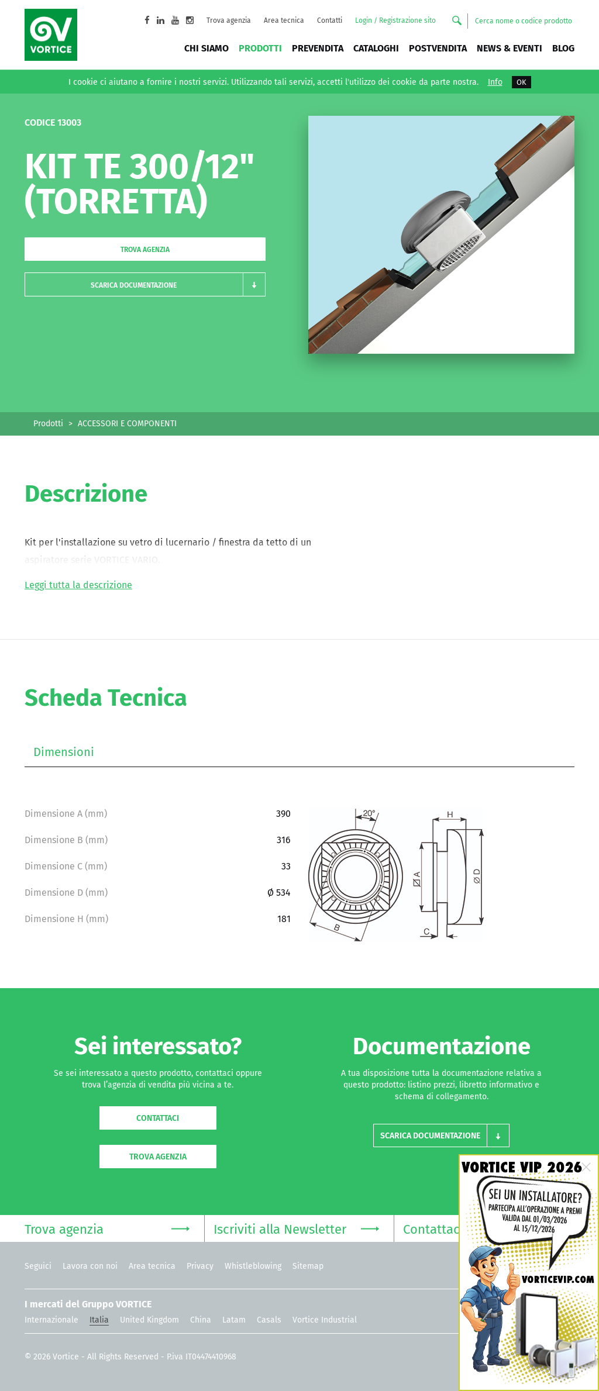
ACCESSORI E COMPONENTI (127, 424)
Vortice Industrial (324, 1320)
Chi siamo (206, 48)
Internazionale (51, 1320)
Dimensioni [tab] (63, 752)
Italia (99, 1320)
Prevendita (317, 48)
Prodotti (260, 48)
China (200, 1320)
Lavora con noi (90, 1266)
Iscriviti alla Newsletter (296, 1228)
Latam (234, 1320)
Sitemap (307, 1266)
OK (521, 82)
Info (495, 82)
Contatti (329, 20)
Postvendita (438, 48)
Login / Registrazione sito (395, 20)
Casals (269, 1320)
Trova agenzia (228, 20)
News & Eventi (509, 48)
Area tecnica (284, 20)
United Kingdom (149, 1320)
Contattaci (157, 1118)
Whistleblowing (253, 1266)
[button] (145, 284)
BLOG (563, 48)
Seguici (38, 1266)
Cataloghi (376, 48)
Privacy (200, 1266)
